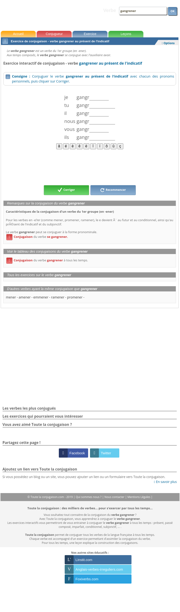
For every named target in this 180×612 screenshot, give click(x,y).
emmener (40, 297)
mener (11, 297)
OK (172, 11)
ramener (57, 297)
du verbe (37, 237)
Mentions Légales (139, 497)
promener (74, 297)
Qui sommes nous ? (89, 497)
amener (25, 297)
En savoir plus (165, 481)
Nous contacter (115, 497)
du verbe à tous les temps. (47, 260)
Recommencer (113, 190)
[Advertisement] (89, 166)
